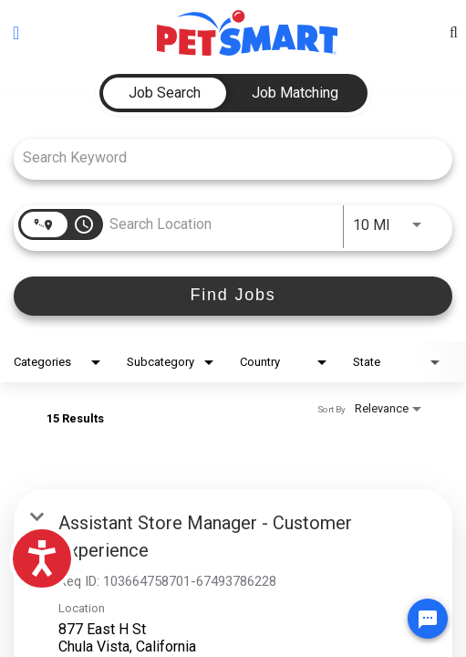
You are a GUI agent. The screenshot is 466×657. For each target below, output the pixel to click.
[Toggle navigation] (16, 33)
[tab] (165, 93)
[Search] (233, 296)
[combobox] (224, 157)
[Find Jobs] (233, 296)
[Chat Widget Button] (428, 619)
